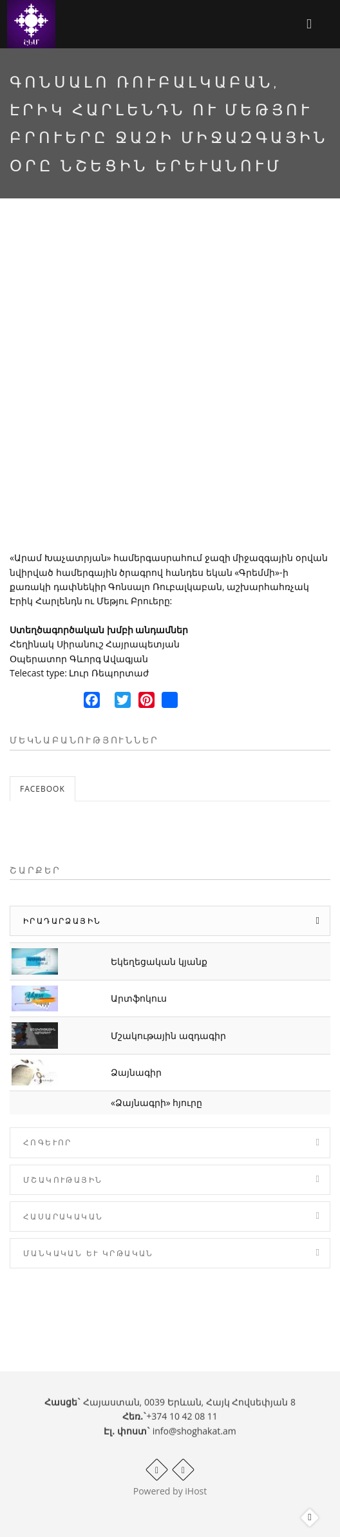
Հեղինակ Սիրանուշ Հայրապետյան (95, 644)
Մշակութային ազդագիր (168, 1035)
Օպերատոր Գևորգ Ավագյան (79, 659)
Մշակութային (62, 1179)
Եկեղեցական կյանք (159, 961)
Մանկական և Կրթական (88, 1253)
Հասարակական (63, 1216)
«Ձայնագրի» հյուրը (157, 1102)
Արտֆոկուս (139, 998)
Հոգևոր (47, 1142)
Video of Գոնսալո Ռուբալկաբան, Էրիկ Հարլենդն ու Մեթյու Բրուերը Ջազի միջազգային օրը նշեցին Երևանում (170, 386)
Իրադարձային (62, 920)
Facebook (42, 788)
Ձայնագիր (136, 1072)
